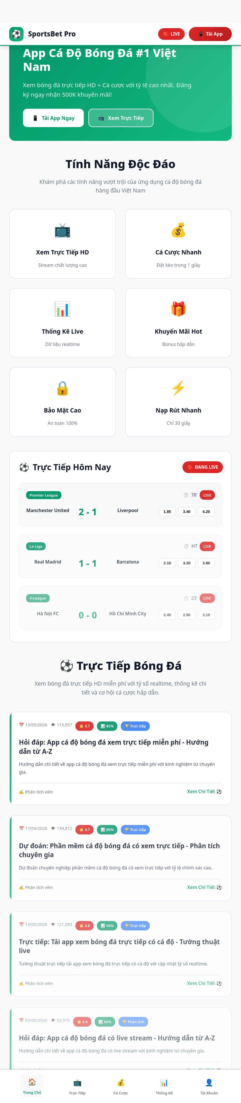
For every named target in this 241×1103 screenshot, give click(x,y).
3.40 (187, 513)
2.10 (167, 566)
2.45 (167, 618)
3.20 (187, 566)
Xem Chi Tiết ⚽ (204, 793)
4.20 (206, 513)
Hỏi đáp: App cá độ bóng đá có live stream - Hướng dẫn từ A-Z (117, 1041)
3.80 (206, 566)
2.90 (187, 618)
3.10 (206, 618)
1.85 (167, 513)
